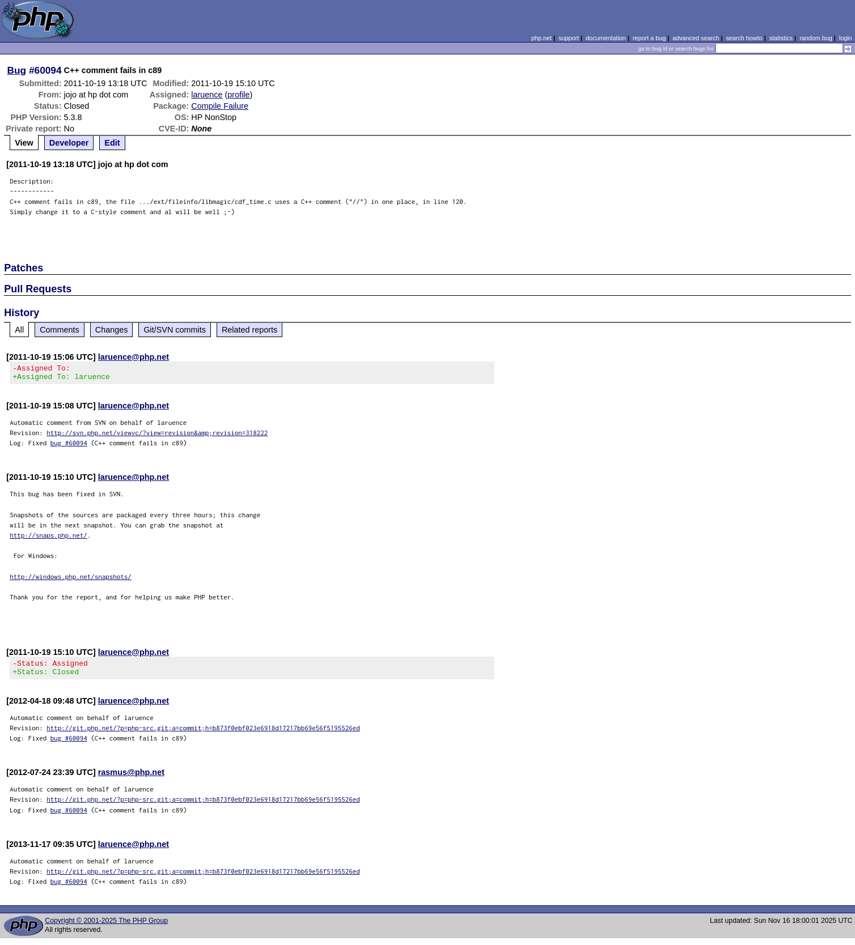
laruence (206, 94)
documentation (606, 38)
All (19, 329)
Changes (111, 329)
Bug (17, 70)
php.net (541, 38)
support (568, 38)
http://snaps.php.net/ (48, 538)
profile (238, 94)
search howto (744, 38)
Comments (59, 329)
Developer (69, 142)
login (845, 38)
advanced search (695, 38)
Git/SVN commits (174, 329)
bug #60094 (68, 446)
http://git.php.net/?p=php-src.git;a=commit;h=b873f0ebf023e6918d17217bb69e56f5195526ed (203, 734)
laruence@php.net (133, 356)
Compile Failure (219, 105)
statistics (781, 38)
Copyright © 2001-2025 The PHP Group (106, 927)
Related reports (249, 329)
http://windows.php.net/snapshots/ (71, 580)
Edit (112, 142)
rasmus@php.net (131, 779)
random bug (815, 38)
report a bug (649, 38)
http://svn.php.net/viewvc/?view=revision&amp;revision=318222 (157, 436)
